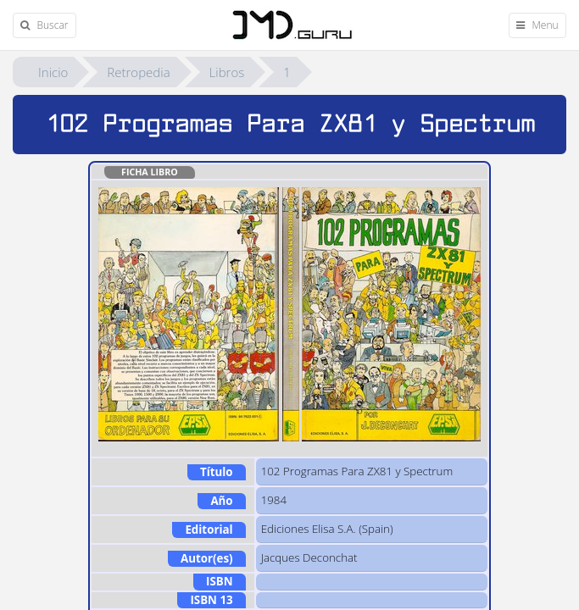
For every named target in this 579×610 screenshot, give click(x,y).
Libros (227, 72)
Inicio (53, 72)
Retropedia (138, 72)
